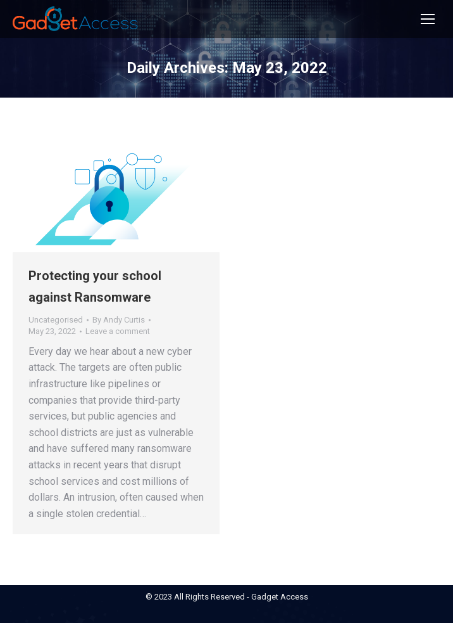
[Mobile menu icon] (427, 19)
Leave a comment (117, 331)
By (118, 319)
